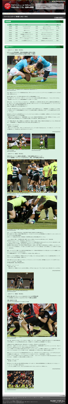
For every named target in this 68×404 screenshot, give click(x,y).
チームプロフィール (30, 397)
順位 (21, 397)
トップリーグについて (47, 397)
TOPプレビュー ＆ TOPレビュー (12, 13)
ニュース (8, 397)
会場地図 (41, 397)
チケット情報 (12, 397)
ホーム (5, 13)
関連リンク (10, 398)
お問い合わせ (6, 398)
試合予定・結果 (17, 397)
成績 (23, 397)
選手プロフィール (36, 397)
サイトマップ (15, 398)
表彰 (25, 397)
